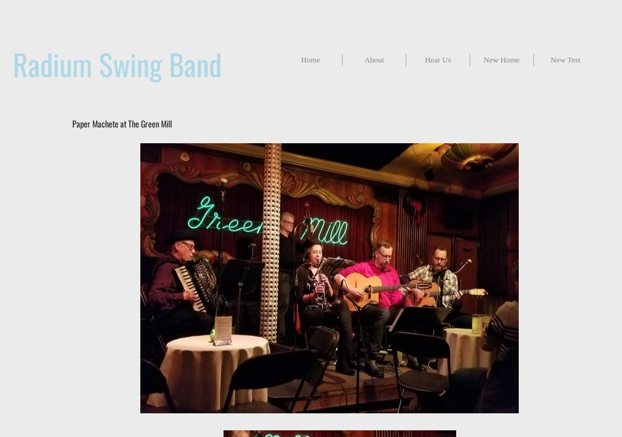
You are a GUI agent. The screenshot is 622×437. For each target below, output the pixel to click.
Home (311, 59)
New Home (502, 59)
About (374, 59)
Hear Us (438, 59)
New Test (566, 59)
